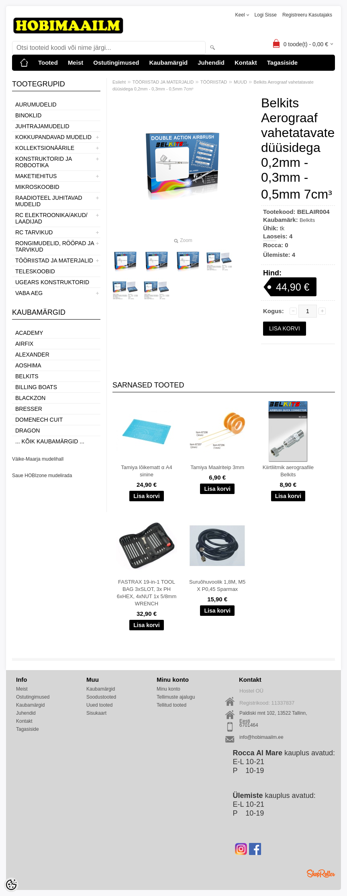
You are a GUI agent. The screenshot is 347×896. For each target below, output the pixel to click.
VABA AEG (29, 293)
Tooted (48, 62)
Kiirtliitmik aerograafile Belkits (288, 471)
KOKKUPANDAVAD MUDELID (53, 137)
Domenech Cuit (39, 419)
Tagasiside (282, 62)
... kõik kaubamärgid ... (49, 441)
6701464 (248, 725)
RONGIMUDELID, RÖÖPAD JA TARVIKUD (54, 246)
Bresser (28, 409)
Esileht (119, 82)
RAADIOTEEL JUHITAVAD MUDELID (48, 201)
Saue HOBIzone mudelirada (42, 475)
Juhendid (211, 62)
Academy (29, 333)
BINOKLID (28, 115)
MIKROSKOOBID (37, 187)
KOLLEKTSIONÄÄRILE (44, 148)
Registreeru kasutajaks (307, 15)
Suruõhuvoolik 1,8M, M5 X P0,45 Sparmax (217, 585)
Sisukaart (96, 713)
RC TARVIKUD (34, 232)
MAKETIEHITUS (36, 176)
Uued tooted (99, 705)
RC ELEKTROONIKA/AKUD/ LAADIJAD (51, 218)
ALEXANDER (32, 354)
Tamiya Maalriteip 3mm (217, 467)
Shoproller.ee (321, 873)
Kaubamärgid (168, 62)
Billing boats (36, 387)
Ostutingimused (116, 62)
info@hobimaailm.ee (261, 737)
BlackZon (30, 398)
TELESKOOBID (35, 271)
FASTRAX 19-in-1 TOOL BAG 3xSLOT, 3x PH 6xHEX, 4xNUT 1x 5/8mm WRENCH (147, 593)
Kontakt (246, 62)
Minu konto (168, 689)
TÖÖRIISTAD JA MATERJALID (54, 260)
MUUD (240, 82)
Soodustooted (101, 697)
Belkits (27, 376)
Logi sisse (266, 15)
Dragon (27, 430)
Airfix (24, 343)
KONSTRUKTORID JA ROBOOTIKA (43, 162)
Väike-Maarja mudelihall (37, 459)
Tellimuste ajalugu (176, 697)
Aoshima (28, 365)
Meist (75, 62)
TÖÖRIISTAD (213, 82)
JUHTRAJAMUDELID (42, 126)
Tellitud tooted (171, 705)
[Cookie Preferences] (11, 885)
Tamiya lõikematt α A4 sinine (146, 471)
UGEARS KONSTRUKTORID (52, 282)
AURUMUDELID (36, 104)
